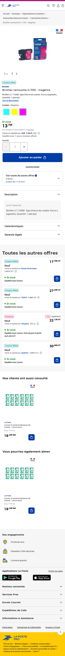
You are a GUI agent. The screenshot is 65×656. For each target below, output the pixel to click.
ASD (23, 133)
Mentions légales (21, 644)
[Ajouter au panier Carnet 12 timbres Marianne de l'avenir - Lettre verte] (31, 437)
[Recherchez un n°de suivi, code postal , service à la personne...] (48, 6)
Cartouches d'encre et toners (15, 18)
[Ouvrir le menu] (3, 5)
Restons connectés (32, 586)
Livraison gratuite (19, 560)
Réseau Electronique (29, 268)
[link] (6, 112)
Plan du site (7, 644)
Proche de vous (17, 542)
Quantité (5, 140)
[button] (53, 5)
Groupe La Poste (52, 627)
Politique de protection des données (17, 651)
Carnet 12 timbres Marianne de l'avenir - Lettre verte (17, 426)
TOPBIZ (24, 297)
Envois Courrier (32, 602)
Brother (5, 86)
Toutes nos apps (55, 571)
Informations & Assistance (32, 618)
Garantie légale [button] (32, 166)
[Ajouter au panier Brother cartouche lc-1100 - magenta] (32, 157)
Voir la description (10, 100)
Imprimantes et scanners (33, 13)
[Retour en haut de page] (60, 632)
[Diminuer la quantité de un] (6, 146)
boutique (16, 13)
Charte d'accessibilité (30, 646)
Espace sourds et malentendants (15, 649)
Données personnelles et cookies (43, 649)
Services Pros (32, 594)
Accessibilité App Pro (48, 646)
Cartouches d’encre (39, 18)
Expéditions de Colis (32, 610)
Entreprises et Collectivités (29, 627)
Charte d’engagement (11, 646)
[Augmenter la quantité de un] (24, 146)
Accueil (6, 13)
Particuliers (7, 627)
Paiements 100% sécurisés (22, 551)
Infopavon (25, 323)
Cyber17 (36, 651)
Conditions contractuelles (40, 644)
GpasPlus (24, 353)
